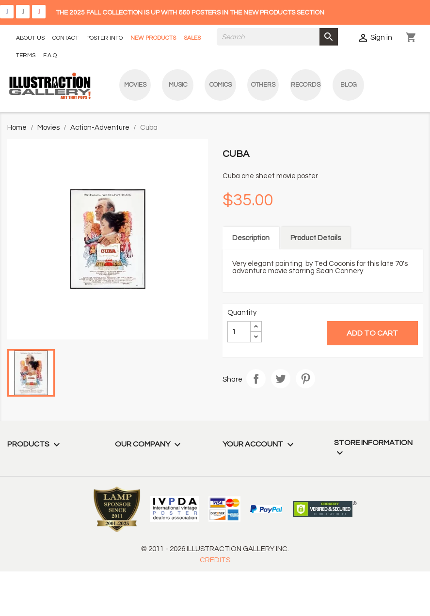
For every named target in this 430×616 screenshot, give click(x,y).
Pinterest (305, 378)
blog (348, 84)
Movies (135, 84)
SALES (192, 38)
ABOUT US (30, 38)
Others (263, 84)
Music (178, 84)
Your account (259, 444)
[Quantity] (239, 331)
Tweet (280, 378)
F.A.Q (50, 55)
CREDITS (215, 560)
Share (256, 378)
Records (305, 84)
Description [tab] (251, 238)
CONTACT (65, 38)
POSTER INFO (104, 38)
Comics (220, 84)
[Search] (277, 37)
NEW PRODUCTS (153, 38)
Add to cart (372, 333)
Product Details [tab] (315, 238)
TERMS (25, 55)
